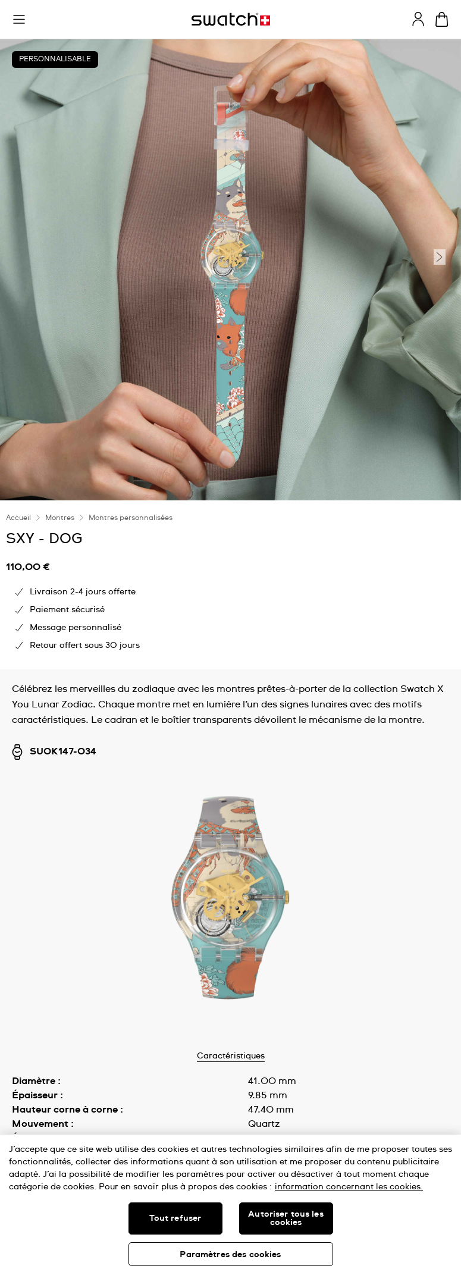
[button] (19, 19)
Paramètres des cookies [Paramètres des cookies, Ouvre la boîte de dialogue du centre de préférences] (230, 1255)
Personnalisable (55, 59)
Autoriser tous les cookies (286, 1218)
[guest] (418, 19)
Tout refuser (175, 1218)
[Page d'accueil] (231, 19)
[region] (230, 1205)
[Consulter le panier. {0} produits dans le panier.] (441, 19)
